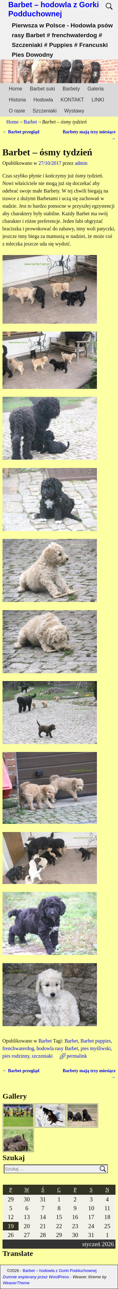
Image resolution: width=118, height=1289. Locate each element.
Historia (17, 99)
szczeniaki (42, 1056)
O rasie (17, 110)
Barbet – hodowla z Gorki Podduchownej (53, 9)
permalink (77, 1056)
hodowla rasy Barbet (57, 1048)
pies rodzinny (16, 1056)
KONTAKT (72, 99)
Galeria (95, 88)
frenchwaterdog (18, 1048)
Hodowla (43, 99)
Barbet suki (42, 88)
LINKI (98, 99)
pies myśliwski (96, 1048)
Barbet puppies (96, 1040)
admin (81, 163)
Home (15, 88)
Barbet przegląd (21, 131)
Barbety (71, 88)
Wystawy (74, 110)
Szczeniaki (45, 110)
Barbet (30, 121)
